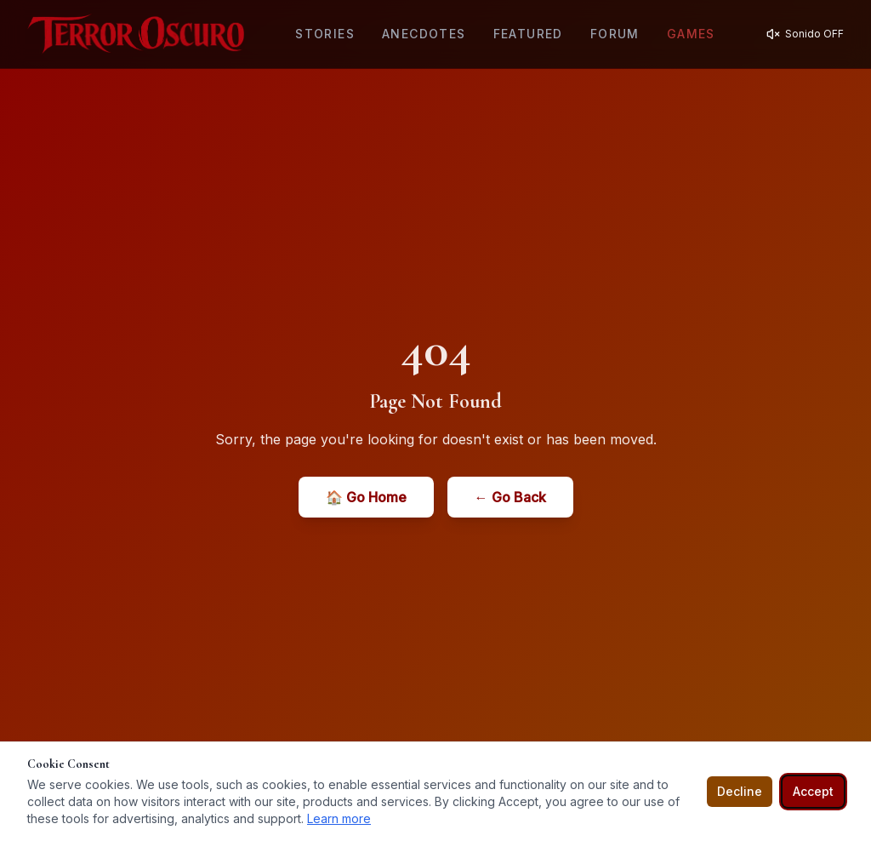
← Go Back (510, 497)
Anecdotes (424, 33)
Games (691, 33)
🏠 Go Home (366, 497)
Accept (813, 791)
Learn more (339, 818)
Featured (528, 33)
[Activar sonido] (805, 34)
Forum (615, 33)
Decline (739, 791)
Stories (325, 33)
